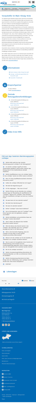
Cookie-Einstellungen (6, 396)
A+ (9, 283)
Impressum (14, 394)
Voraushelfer (23, 9)
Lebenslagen (14, 8)
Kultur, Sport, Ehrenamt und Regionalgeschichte (12, 358)
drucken (31, 280)
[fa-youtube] (6, 325)
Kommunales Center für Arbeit (9, 380)
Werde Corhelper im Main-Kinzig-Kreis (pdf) (19, 72)
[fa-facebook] (3, 325)
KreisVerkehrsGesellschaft (8, 383)
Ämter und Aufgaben (6, 350)
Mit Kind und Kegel (8, 299)
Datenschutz (8, 394)
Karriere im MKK (6, 374)
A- (6, 283)
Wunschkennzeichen (8, 289)
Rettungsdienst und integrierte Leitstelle (10, 9)
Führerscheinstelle (6, 353)
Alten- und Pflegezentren (8, 386)
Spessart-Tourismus (7, 377)
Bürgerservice (7, 8)
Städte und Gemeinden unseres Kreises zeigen (12, 342)
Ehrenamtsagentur (8, 296)
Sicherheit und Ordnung (24, 8)
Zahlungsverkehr (21, 394)
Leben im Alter (5, 355)
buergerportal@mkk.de (10, 321)
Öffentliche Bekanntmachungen (8, 363)
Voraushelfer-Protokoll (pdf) (16, 77)
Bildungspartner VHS (8, 292)
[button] (16, 2)
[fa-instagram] (9, 325)
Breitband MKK (6, 389)
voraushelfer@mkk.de (13, 60)
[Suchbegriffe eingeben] (29, 2)
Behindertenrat (5, 361)
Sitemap (3, 394)
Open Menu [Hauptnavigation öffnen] (33, 2)
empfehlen (25, 280)
